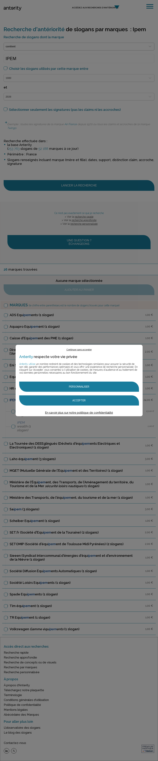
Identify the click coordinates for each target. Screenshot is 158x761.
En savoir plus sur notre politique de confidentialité (79, 412)
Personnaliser (79, 386)
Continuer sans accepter (79, 349)
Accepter (79, 400)
